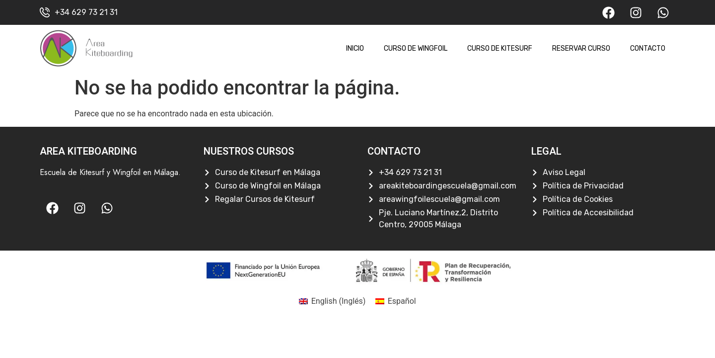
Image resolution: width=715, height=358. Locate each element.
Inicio (355, 48)
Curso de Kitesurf (499, 48)
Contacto (647, 48)
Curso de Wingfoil (415, 48)
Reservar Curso (581, 48)
